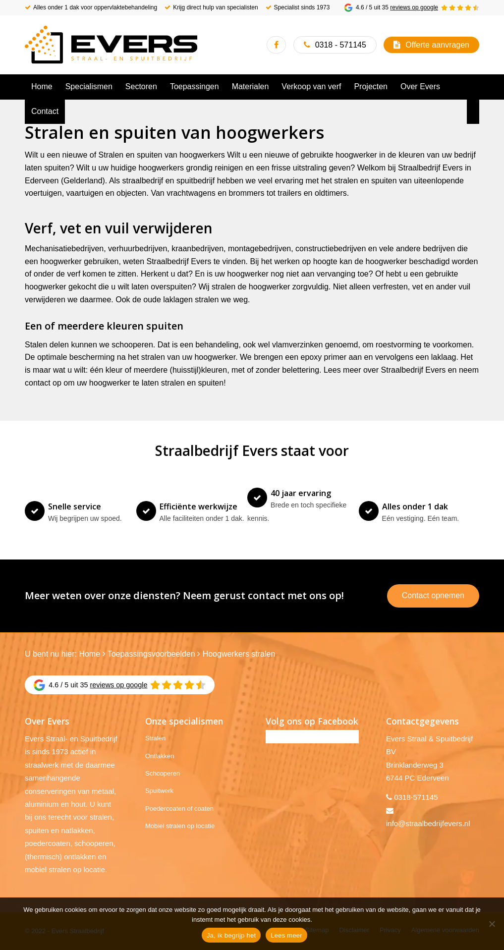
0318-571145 (416, 797)
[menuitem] (42, 86)
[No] (492, 924)
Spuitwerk (159, 790)
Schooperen (162, 773)
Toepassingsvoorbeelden (151, 654)
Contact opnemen (433, 595)
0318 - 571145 (340, 45)
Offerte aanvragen (437, 45)
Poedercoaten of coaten (179, 808)
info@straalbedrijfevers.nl (428, 823)
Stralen (155, 738)
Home (89, 654)
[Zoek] (473, 111)
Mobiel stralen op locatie (180, 826)
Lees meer (286, 935)
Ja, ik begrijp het (231, 935)
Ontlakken (159, 756)
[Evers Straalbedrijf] (111, 44)
